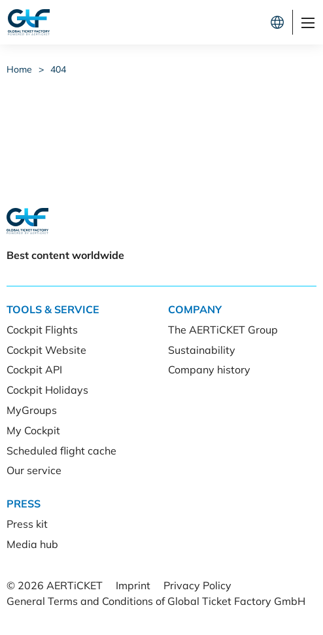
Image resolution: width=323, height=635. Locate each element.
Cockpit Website (46, 349)
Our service (34, 470)
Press (24, 503)
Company (195, 309)
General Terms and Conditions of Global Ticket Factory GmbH (156, 601)
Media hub (32, 544)
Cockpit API (34, 369)
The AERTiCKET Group (223, 329)
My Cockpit (33, 430)
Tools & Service (53, 309)
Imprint (133, 585)
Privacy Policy (197, 585)
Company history (209, 369)
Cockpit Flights (42, 329)
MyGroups (32, 410)
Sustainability (201, 349)
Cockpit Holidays (47, 389)
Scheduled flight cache (61, 450)
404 (58, 69)
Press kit (27, 523)
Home (19, 69)
